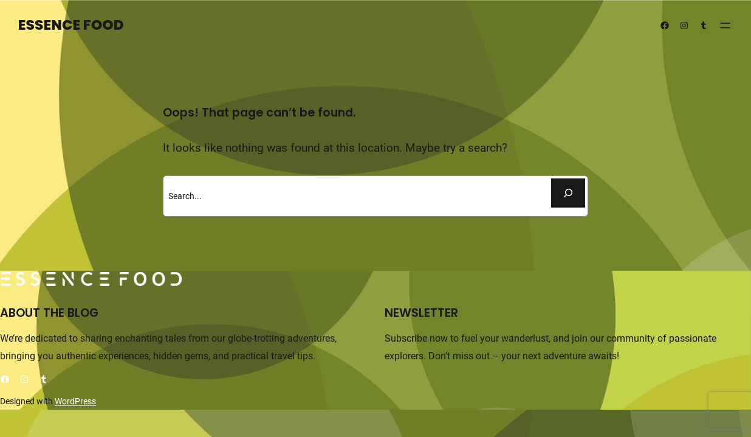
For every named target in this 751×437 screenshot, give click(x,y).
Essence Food (71, 25)
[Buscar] (568, 193)
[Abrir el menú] (725, 25)
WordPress (75, 401)
